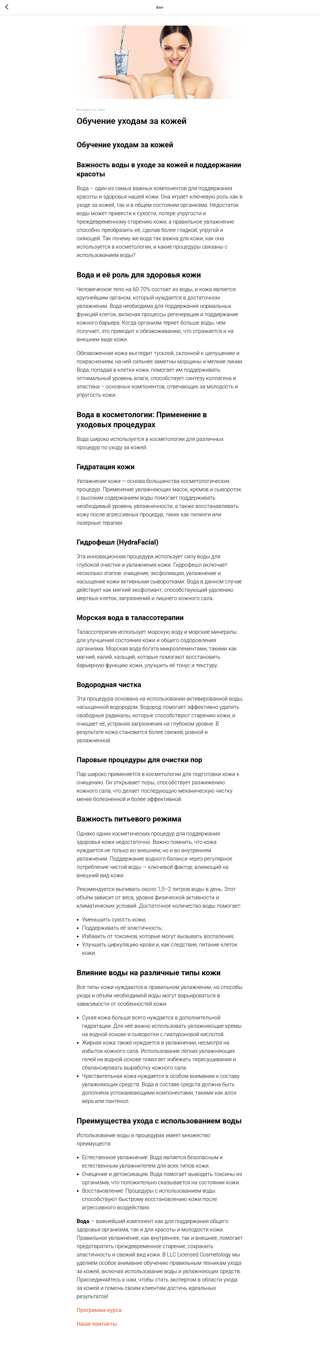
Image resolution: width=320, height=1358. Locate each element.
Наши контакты (97, 1324)
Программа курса (99, 1310)
